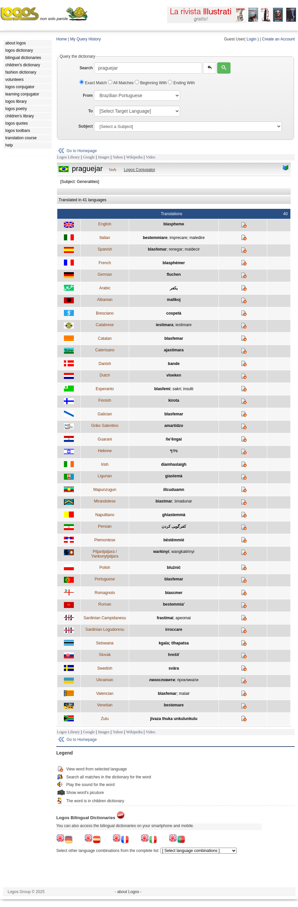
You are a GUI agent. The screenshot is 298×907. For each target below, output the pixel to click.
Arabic (104, 288)
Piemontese (104, 540)
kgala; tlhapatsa (174, 643)
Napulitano (104, 515)
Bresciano (105, 313)
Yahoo (118, 157)
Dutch (105, 375)
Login (251, 39)
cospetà (173, 313)
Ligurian (105, 476)
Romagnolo (105, 592)
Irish (105, 464)
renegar (175, 249)
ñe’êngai (174, 439)
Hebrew (105, 451)
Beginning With (151, 83)
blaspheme (173, 224)
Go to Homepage (82, 151)
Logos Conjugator (139, 169)
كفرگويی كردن (174, 526)
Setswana (105, 643)
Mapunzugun (104, 489)
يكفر (173, 288)
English (104, 224)
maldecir (192, 249)
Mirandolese (105, 501)
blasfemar (157, 249)
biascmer (173, 592)
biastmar (164, 501)
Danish (105, 363)
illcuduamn (173, 489)
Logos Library (68, 157)
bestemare (174, 705)
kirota (173, 400)
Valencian (104, 693)
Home (61, 39)
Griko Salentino (104, 425)
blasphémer (174, 263)
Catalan (105, 338)
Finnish (104, 400)
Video (150, 157)
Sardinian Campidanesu (104, 618)
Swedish (104, 668)
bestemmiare (155, 237)
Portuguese (105, 579)
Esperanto (105, 389)
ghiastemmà (173, 515)
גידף (173, 451)
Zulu (105, 718)
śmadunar (183, 501)
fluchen (174, 274)
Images (104, 157)
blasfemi (162, 389)
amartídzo (173, 425)
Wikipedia (134, 157)
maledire (197, 237)
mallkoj (173, 299)
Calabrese (105, 325)
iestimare (183, 325)
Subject (85, 126)
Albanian (105, 299)
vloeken (173, 375)
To (90, 111)
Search (86, 68)
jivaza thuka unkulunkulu (173, 718)
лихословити (162, 680)
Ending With (181, 83)
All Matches (121, 83)
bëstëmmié (173, 540)
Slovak (105, 654)
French (105, 263)
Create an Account (278, 39)
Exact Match (93, 83)
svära (174, 668)
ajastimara (173, 350)
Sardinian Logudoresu (104, 629)
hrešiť (173, 654)
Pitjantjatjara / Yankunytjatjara (104, 554)
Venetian (105, 705)
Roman (104, 604)
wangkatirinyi (182, 551)
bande (173, 363)
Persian (105, 526)
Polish (104, 567)
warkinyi (161, 551)
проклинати (187, 680)
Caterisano (104, 350)
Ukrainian (104, 680)
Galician (105, 414)
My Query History (85, 39)
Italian (104, 237)
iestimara (165, 325)
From (88, 95)
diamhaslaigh (173, 464)
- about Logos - (128, 891)
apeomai (183, 618)
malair (184, 693)
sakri (177, 389)
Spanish (105, 249)
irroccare (173, 629)
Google (89, 157)
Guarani (105, 439)
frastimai (165, 618)
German (105, 274)
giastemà (173, 476)
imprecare (178, 237)
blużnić (173, 567)
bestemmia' (174, 604)
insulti (188, 389)
